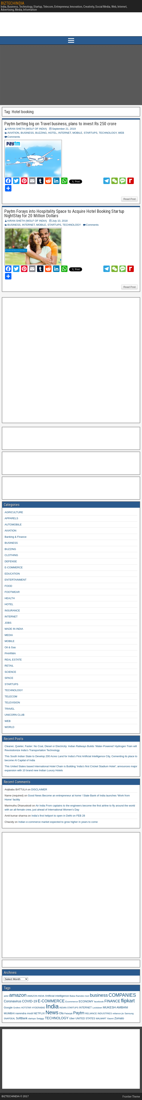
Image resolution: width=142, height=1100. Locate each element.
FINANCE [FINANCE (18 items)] (112, 1001)
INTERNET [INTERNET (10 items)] (85, 1007)
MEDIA (9, 635)
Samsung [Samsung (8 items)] (129, 1013)
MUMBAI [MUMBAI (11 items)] (9, 1013)
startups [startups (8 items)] (32, 1018)
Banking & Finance (15, 536)
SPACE (9, 677)
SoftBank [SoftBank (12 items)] (21, 1018)
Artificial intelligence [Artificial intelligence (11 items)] (57, 995)
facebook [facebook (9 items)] (99, 1001)
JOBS (8, 622)
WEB (121, 132)
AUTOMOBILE (13, 524)
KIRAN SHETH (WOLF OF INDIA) (27, 128)
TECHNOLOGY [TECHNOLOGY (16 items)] (56, 1018)
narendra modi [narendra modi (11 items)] (24, 1013)
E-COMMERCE (14, 567)
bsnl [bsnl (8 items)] (87, 996)
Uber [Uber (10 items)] (72, 1018)
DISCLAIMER (39, 789)
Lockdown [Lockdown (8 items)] (97, 1007)
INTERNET (64, 132)
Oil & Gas (10, 647)
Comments (13, 136)
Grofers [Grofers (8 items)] (16, 1007)
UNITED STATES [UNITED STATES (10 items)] (85, 1018)
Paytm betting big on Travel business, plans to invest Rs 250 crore (60, 123)
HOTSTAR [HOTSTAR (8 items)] (26, 1007)
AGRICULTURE (14, 512)
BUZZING (41, 132)
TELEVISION (12, 702)
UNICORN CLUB (14, 714)
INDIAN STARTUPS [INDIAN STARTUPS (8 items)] (68, 1007)
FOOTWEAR (12, 591)
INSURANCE (12, 610)
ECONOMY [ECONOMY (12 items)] (86, 1001)
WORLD (9, 727)
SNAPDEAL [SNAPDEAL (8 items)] (9, 1018)
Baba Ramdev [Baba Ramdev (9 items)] (77, 996)
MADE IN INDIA (14, 628)
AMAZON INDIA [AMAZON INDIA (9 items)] (35, 996)
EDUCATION (12, 573)
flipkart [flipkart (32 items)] (128, 1000)
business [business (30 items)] (99, 995)
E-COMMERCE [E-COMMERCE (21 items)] (51, 1001)
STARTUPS (90, 132)
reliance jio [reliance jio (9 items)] (118, 1013)
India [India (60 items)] (52, 1006)
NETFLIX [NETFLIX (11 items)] (39, 1013)
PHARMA (10, 653)
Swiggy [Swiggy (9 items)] (40, 1018)
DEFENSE (11, 561)
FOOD (8, 585)
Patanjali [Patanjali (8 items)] (68, 1013)
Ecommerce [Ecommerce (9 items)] (71, 1001)
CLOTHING (11, 555)
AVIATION (13, 132)
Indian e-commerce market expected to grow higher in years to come (58, 821)
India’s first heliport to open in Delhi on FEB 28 (58, 815)
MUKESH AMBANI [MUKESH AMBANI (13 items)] (115, 1007)
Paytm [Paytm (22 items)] (78, 1013)
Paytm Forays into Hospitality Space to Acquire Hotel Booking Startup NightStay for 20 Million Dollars (64, 213)
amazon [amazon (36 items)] (18, 995)
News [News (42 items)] (51, 1012)
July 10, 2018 (59, 220)
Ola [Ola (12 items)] (61, 1013)
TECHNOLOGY (108, 132)
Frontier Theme (131, 1096)
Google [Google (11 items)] (8, 1007)
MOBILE (77, 132)
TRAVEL (10, 708)
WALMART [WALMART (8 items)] (101, 1018)
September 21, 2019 (64, 128)
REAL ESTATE (13, 659)
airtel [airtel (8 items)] (6, 996)
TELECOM (11, 696)
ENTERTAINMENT (15, 579)
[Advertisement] (71, 75)
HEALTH (10, 598)
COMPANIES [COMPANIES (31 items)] (122, 995)
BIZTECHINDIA (12, 3)
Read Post (129, 199)
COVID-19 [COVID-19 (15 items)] (29, 1001)
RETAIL (9, 665)
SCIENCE (10, 671)
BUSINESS (27, 132)
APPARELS (11, 518)
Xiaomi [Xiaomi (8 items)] (110, 1018)
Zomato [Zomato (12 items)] (119, 1018)
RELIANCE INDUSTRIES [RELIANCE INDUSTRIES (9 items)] (98, 1013)
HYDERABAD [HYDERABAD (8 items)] (38, 1007)
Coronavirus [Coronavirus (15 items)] (12, 1001)
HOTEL (52, 132)
